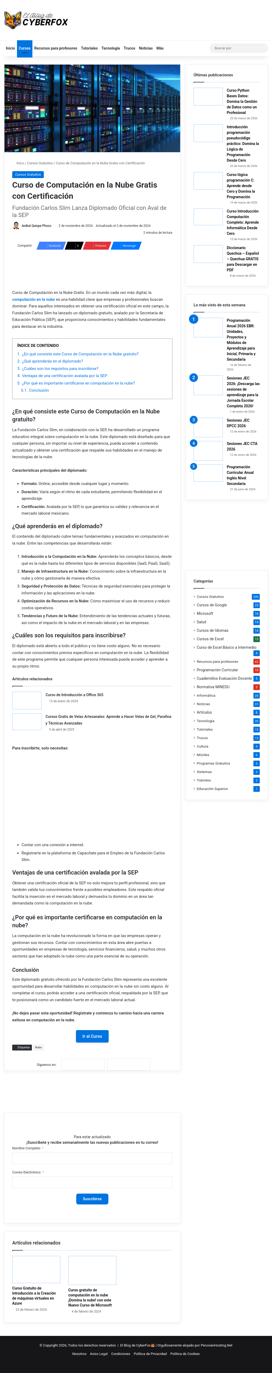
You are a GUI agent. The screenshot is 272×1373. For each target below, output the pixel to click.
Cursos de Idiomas (212, 630)
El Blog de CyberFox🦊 (137, 1345)
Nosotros (79, 1354)
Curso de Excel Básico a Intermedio (227, 647)
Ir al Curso (92, 1036)
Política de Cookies (185, 1354)
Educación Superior (212, 789)
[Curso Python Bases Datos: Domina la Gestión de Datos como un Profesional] (208, 96)
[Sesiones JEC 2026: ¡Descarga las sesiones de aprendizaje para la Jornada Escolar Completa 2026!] (208, 385)
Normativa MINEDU (213, 687)
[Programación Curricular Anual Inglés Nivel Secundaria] (208, 473)
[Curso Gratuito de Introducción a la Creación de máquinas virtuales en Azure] (36, 1269)
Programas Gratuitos (213, 763)
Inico (18, 163)
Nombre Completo (26, 1148)
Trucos (129, 48)
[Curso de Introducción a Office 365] (26, 700)
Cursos (25, 48)
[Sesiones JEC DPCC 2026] (208, 427)
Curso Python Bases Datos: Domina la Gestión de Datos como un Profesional (242, 101)
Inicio (10, 48)
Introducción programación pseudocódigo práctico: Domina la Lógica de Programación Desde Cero (243, 143)
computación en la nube (33, 299)
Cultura (202, 746)
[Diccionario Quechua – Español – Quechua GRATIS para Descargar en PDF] (208, 254)
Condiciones (120, 1354)
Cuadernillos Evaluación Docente (224, 678)
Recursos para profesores (55, 48)
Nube (38, 1047)
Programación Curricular (217, 670)
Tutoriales (89, 48)
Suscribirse (92, 1199)
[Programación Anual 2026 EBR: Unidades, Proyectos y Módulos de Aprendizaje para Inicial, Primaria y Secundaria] (208, 327)
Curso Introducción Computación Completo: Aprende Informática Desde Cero (243, 222)
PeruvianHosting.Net (216, 1345)
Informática (206, 695)
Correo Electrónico (26, 1172)
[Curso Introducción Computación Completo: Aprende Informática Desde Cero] (208, 217)
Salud (201, 622)
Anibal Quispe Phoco (37, 226)
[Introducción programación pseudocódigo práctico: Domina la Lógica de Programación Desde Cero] (208, 133)
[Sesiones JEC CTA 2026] (208, 451)
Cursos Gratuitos (40, 163)
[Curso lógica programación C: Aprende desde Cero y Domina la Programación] (208, 181)
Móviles (203, 755)
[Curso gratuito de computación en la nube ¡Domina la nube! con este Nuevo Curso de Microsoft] (92, 1270)
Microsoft (205, 613)
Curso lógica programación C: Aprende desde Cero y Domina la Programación (241, 186)
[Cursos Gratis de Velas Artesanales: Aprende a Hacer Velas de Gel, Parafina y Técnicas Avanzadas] (26, 721)
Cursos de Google (212, 605)
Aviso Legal (99, 1354)
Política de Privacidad (150, 1354)
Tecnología (110, 48)
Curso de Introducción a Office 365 (74, 695)
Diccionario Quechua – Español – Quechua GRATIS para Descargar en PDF (243, 259)
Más (160, 48)
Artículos (204, 712)
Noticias (146, 48)
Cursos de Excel (210, 639)
